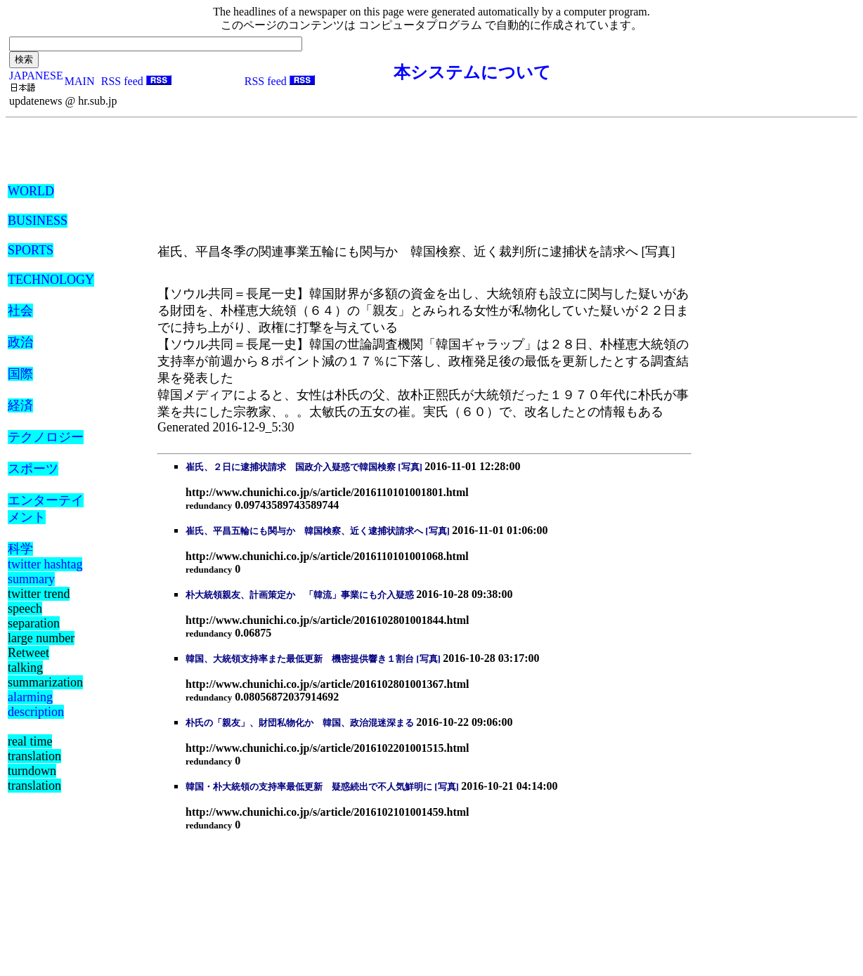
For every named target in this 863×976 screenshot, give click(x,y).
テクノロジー (46, 437)
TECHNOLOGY (51, 280)
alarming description (36, 704)
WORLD (31, 191)
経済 (20, 405)
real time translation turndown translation (34, 763)
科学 (20, 549)
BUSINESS (37, 221)
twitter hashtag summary (45, 571)
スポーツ (33, 469)
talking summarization (45, 675)
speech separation (34, 615)
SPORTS (30, 250)
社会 (20, 311)
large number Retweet (41, 645)
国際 (20, 374)
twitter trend (39, 594)
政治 (20, 342)
